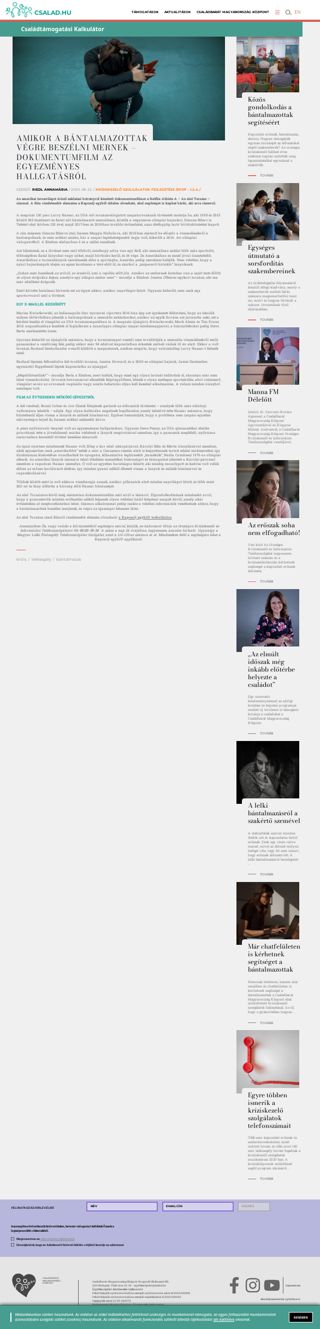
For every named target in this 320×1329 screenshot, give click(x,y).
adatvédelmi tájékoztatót (57, 1238)
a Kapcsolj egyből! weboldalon (144, 517)
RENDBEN (301, 1317)
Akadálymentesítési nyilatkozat (280, 1299)
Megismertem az (45, 1238)
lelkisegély (41, 559)
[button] (277, 12)
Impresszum (293, 1285)
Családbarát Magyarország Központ (233, 12)
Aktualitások (177, 12)
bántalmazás (68, 559)
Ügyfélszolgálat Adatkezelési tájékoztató (117, 1289)
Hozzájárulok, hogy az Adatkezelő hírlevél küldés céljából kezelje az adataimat (70, 1244)
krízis (21, 559)
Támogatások (145, 12)
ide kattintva (224, 1319)
